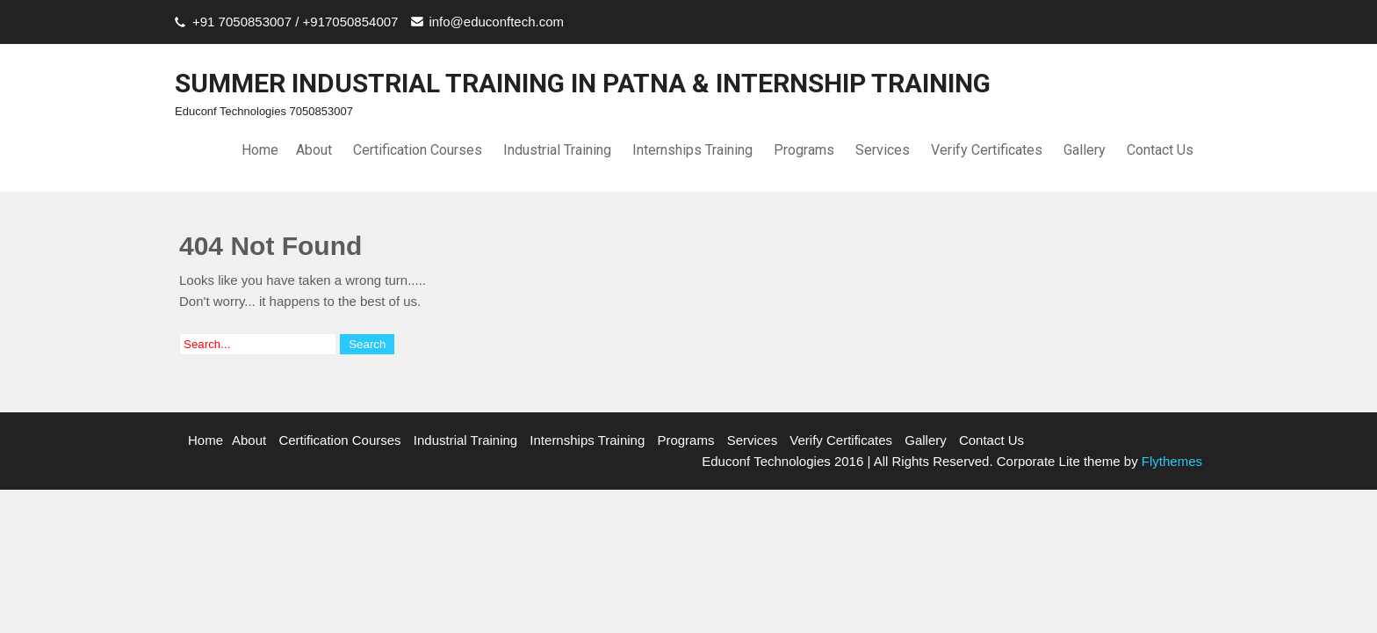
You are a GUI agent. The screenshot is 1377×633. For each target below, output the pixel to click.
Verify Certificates (986, 150)
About (314, 150)
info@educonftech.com (496, 21)
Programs (804, 150)
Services (882, 150)
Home (260, 150)
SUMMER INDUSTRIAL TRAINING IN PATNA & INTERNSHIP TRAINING (583, 83)
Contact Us (1160, 150)
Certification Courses (417, 150)
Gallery (1084, 150)
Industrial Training (557, 150)
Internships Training (692, 150)
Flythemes (1170, 461)
